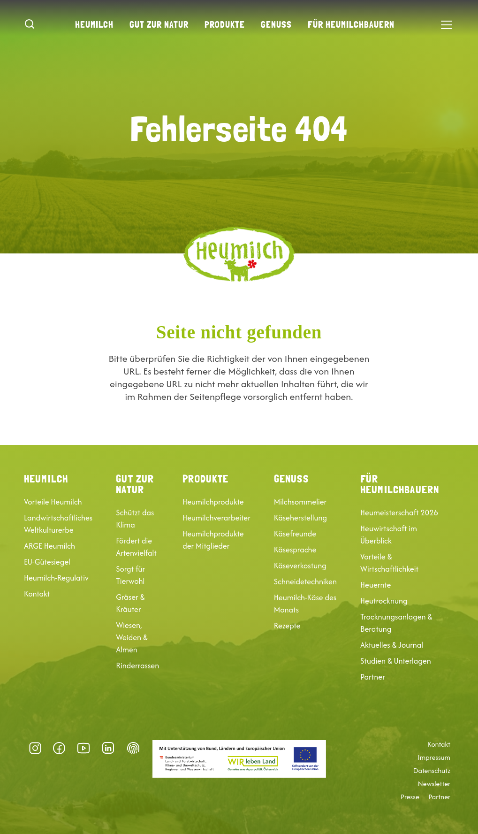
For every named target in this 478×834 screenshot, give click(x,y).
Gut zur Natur (159, 24)
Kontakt (37, 593)
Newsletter (434, 784)
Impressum (433, 757)
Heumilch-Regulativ (56, 577)
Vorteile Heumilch (53, 501)
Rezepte (287, 625)
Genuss (276, 24)
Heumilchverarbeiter (216, 517)
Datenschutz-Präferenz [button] (133, 748)
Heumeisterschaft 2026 (399, 512)
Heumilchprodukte (212, 501)
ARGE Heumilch (49, 545)
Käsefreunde (295, 533)
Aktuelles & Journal (391, 644)
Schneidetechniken (305, 581)
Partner (372, 676)
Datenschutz (431, 770)
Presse (410, 797)
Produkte (225, 24)
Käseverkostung (300, 565)
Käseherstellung (300, 517)
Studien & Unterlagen (395, 660)
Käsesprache (295, 549)
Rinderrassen (137, 665)
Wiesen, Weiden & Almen (132, 637)
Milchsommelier (300, 501)
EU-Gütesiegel (47, 561)
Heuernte (375, 584)
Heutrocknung (383, 600)
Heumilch (94, 24)
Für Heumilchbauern (351, 24)
